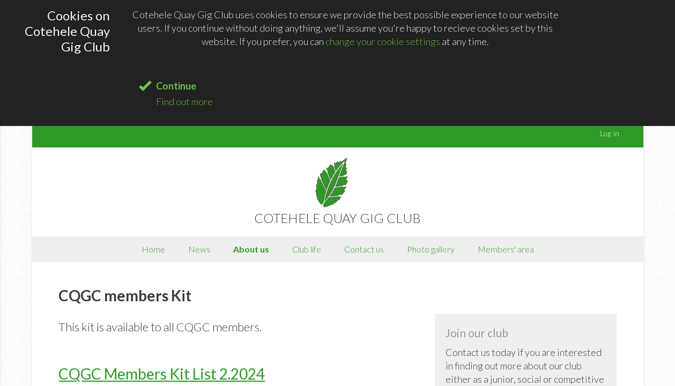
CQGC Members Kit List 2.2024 (161, 374)
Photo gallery (431, 249)
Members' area (506, 249)
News (199, 249)
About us (251, 249)
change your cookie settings (382, 41)
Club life (306, 249)
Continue (176, 86)
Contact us (364, 249)
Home (153, 249)
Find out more (184, 101)
